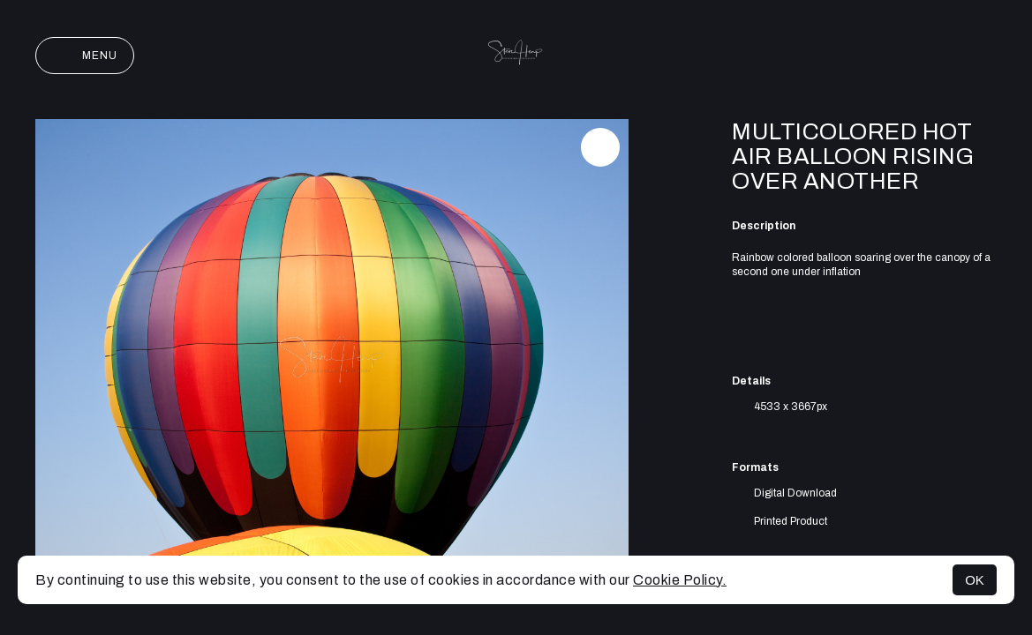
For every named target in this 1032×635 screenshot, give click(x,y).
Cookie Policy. (680, 579)
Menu (84, 55)
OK (974, 579)
